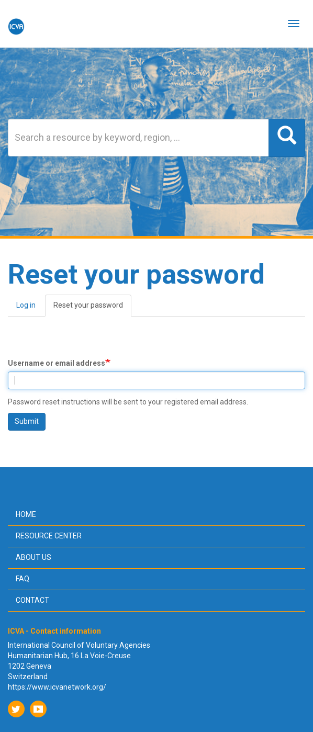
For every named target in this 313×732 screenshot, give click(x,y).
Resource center (49, 536)
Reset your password (92, 308)
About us (33, 557)
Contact (32, 600)
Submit (27, 421)
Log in (26, 305)
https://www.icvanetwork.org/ (57, 687)
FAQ (22, 579)
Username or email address (56, 363)
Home (26, 514)
